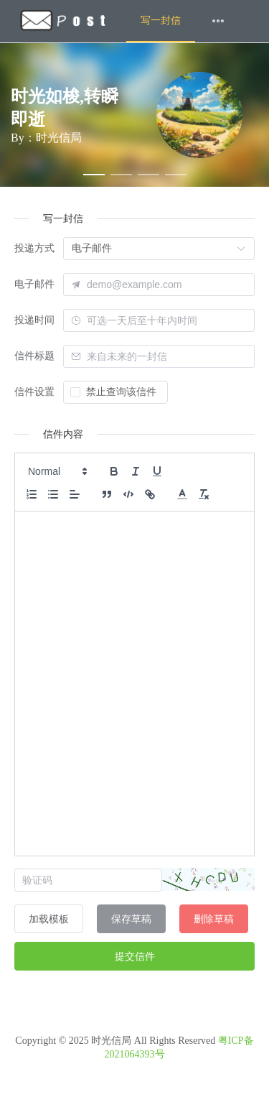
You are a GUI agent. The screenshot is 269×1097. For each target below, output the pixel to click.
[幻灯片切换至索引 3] (148, 174)
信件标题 (34, 356)
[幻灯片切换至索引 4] (176, 174)
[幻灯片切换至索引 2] (121, 174)
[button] (57, 471)
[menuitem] (63, 21)
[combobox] (167, 320)
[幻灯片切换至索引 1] (94, 174)
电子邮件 (34, 284)
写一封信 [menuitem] (161, 20)
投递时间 (34, 320)
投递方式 (34, 248)
